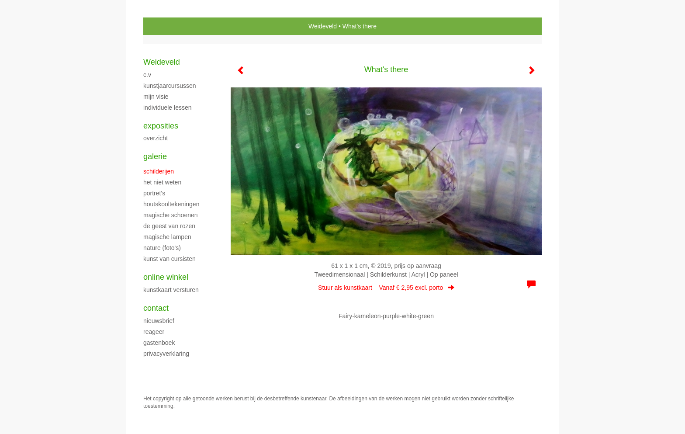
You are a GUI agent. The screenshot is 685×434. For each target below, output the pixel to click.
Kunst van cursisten (169, 258)
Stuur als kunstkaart (386, 287)
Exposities (160, 126)
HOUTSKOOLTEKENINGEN (171, 204)
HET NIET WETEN (162, 182)
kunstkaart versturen (171, 289)
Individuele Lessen (167, 107)
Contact (156, 308)
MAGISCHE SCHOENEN (170, 215)
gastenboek (159, 342)
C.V (147, 74)
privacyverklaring (166, 353)
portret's (154, 193)
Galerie (155, 156)
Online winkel (165, 277)
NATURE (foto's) (162, 247)
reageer (153, 331)
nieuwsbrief (158, 320)
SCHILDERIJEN (158, 171)
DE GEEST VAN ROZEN (169, 225)
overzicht (155, 138)
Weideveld (322, 26)
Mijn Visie (156, 96)
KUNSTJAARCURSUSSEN (169, 85)
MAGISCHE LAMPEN (167, 236)
